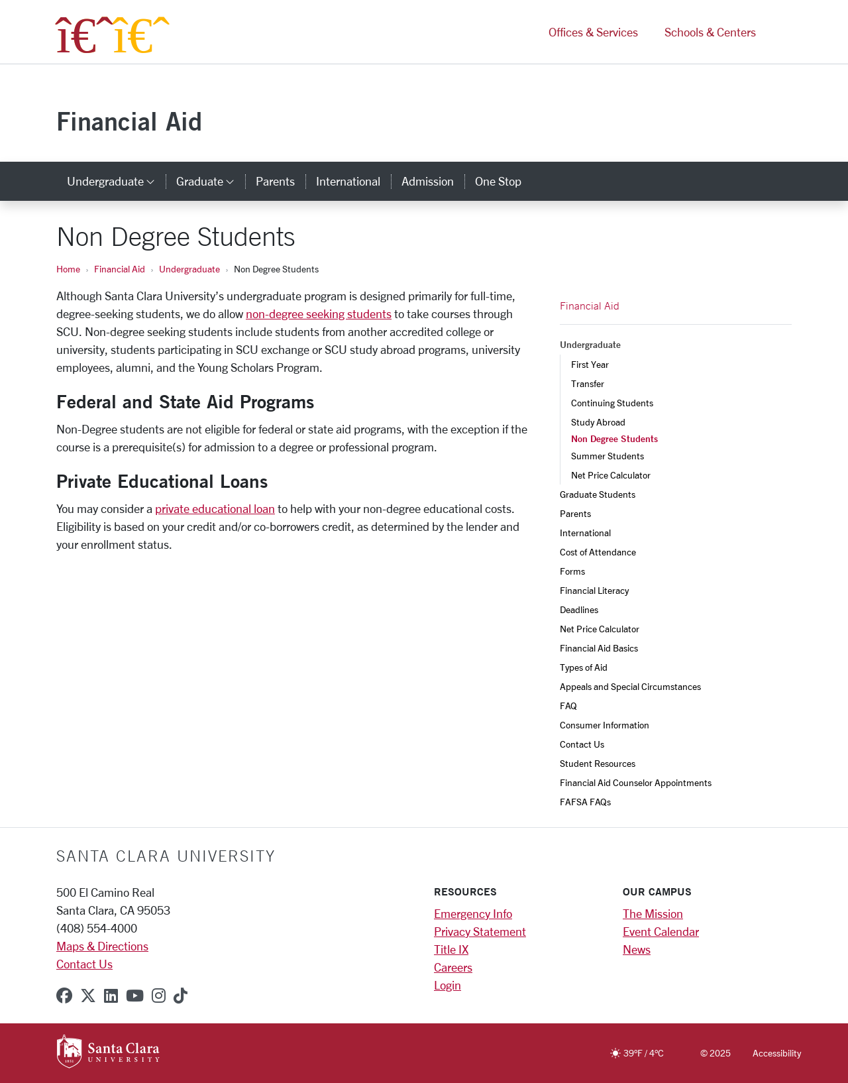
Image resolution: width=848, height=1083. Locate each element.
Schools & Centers (710, 31)
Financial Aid (129, 121)
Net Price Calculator (611, 475)
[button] (780, 32)
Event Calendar (661, 931)
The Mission (653, 913)
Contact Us (582, 744)
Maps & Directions (102, 945)
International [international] (348, 181)
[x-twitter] (88, 995)
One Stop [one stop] (498, 181)
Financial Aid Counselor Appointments (636, 782)
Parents (575, 513)
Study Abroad (598, 422)
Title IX (451, 949)
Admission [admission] (427, 181)
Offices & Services (593, 31)
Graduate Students (597, 494)
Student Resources (597, 763)
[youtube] (135, 995)
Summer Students (607, 455)
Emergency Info (473, 913)
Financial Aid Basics (599, 648)
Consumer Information (604, 724)
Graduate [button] (210, 181)
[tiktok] (180, 995)
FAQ (568, 705)
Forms (572, 571)
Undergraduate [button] (116, 181)
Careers (453, 967)
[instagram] (159, 995)
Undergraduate (189, 268)
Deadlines (579, 609)
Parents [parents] (275, 181)
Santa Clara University (166, 855)
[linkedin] (111, 995)
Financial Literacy (594, 590)
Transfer (587, 383)
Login (447, 985)
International (585, 532)
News (637, 949)
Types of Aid (584, 667)
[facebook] (64, 995)
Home (68, 268)
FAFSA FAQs (585, 801)
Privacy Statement (480, 931)
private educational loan (215, 508)
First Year (590, 364)
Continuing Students (612, 402)
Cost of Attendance (598, 551)
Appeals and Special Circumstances (630, 686)
